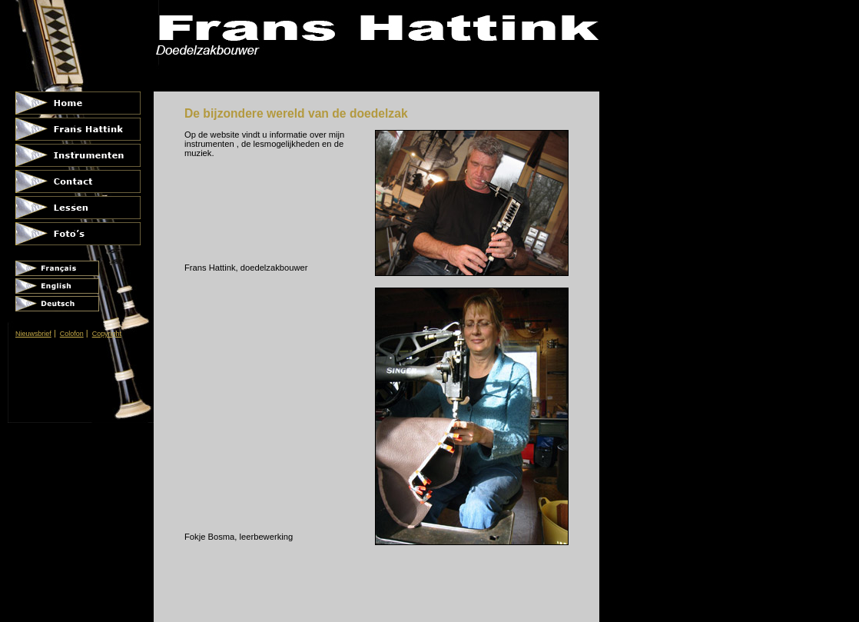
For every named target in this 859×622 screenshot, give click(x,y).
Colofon (72, 334)
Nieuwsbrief (33, 334)
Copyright (106, 334)
